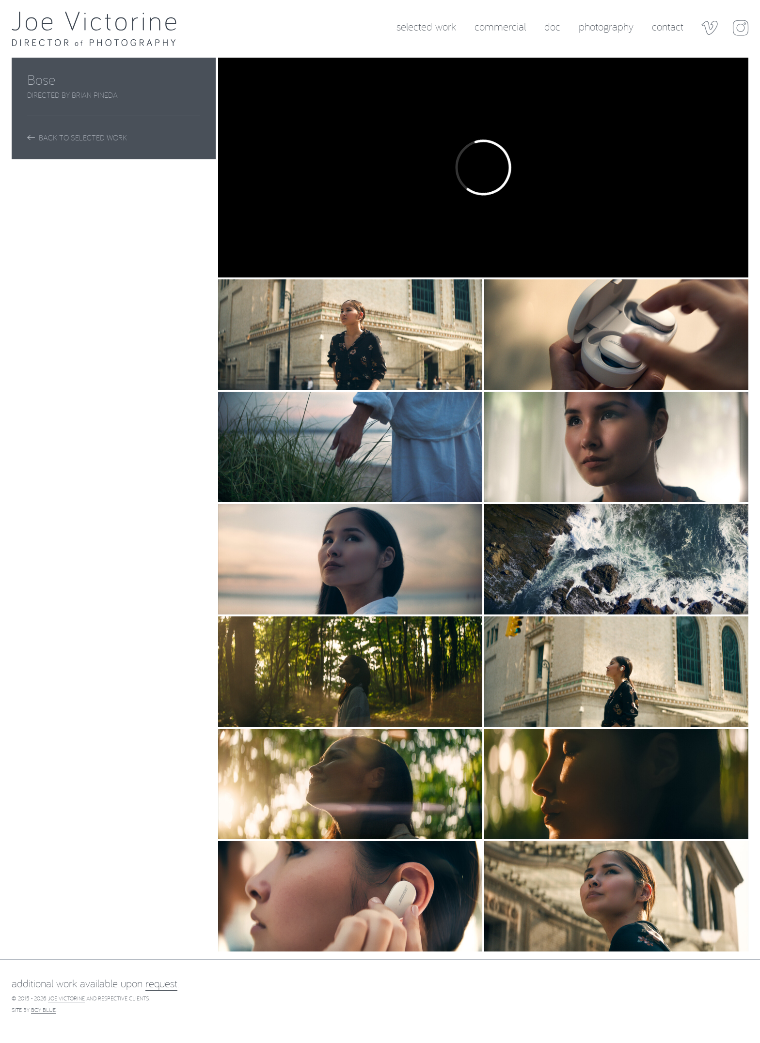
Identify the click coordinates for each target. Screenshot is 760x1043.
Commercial (500, 26)
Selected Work (426, 26)
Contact (667, 26)
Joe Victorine (66, 998)
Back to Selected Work (77, 137)
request (161, 983)
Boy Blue (43, 1009)
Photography (606, 26)
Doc (552, 26)
